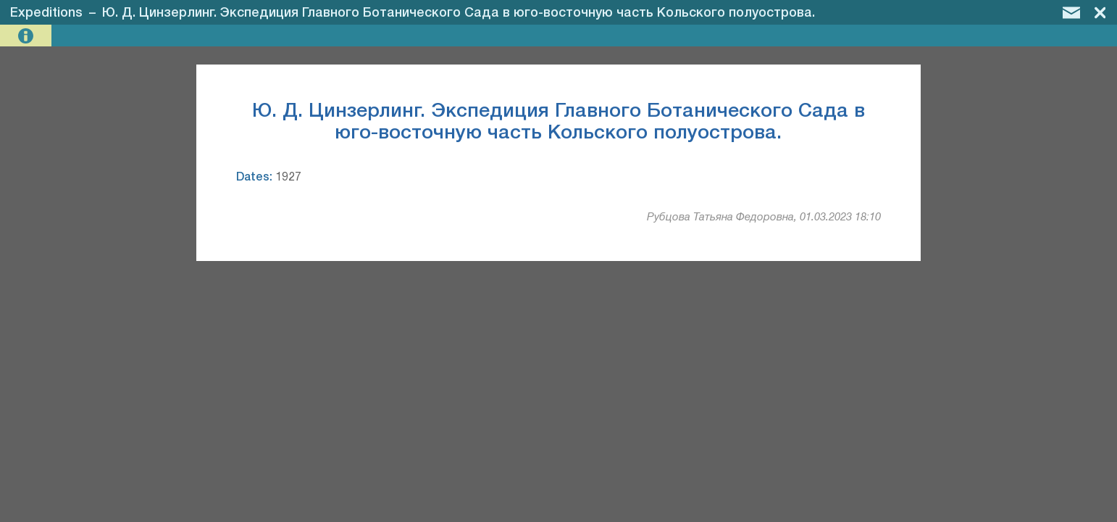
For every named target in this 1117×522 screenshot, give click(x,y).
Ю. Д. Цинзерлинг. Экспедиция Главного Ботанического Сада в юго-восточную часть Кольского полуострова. (458, 13)
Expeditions (46, 13)
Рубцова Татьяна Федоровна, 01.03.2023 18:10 (764, 217)
